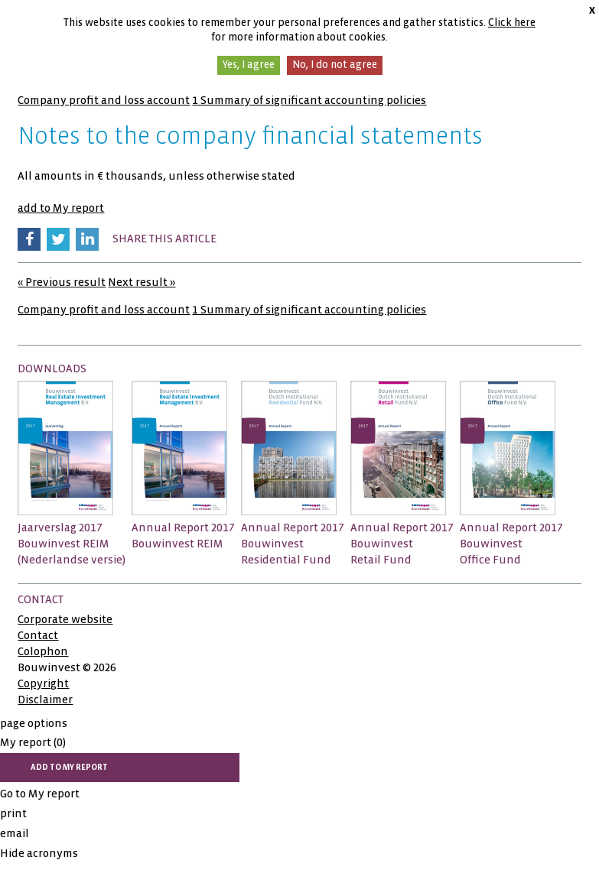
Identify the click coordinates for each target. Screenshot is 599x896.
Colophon (43, 651)
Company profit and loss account (104, 100)
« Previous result (62, 282)
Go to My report (40, 793)
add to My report (61, 208)
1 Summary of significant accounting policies (309, 100)
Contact (38, 635)
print (13, 813)
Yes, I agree (249, 64)
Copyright (43, 683)
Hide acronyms (39, 853)
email (14, 833)
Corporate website (65, 619)
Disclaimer (45, 699)
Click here (512, 22)
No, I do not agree (334, 64)
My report (33, 742)
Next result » (141, 282)
